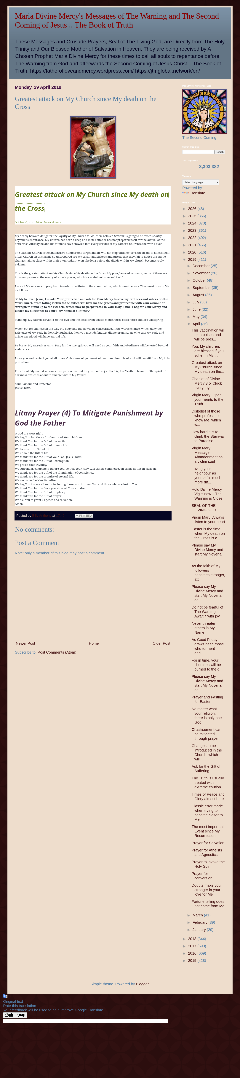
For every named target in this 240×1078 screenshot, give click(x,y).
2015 (192, 960)
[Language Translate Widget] (200, 182)
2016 (192, 953)
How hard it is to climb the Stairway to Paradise (208, 436)
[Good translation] (9, 1015)
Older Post (161, 643)
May (197, 317)
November (202, 273)
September (202, 288)
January (200, 930)
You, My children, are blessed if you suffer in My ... (208, 350)
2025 (192, 216)
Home (94, 643)
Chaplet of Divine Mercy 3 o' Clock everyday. (207, 383)
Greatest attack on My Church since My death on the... (208, 367)
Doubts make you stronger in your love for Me (206, 889)
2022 (192, 238)
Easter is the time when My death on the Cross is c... (208, 533)
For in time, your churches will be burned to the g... (207, 664)
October (200, 280)
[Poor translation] (21, 1015)
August (199, 295)
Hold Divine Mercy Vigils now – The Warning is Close (207, 493)
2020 (192, 252)
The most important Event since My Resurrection (208, 831)
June (197, 309)
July (196, 302)
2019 (192, 259)
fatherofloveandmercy (48, 222)
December (202, 266)
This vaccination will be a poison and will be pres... (208, 334)
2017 (192, 946)
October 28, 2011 (24, 222)
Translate (193, 193)
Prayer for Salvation (208, 843)
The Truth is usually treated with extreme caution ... (208, 782)
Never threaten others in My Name (204, 627)
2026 (192, 209)
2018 (192, 939)
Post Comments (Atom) (57, 652)
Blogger (142, 984)
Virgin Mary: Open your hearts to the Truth (207, 399)
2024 (192, 223)
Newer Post (25, 643)
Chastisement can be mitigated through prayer (206, 734)
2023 (192, 230)
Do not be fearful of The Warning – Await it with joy (207, 611)
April (197, 324)
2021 (192, 245)
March (198, 915)
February (201, 922)
